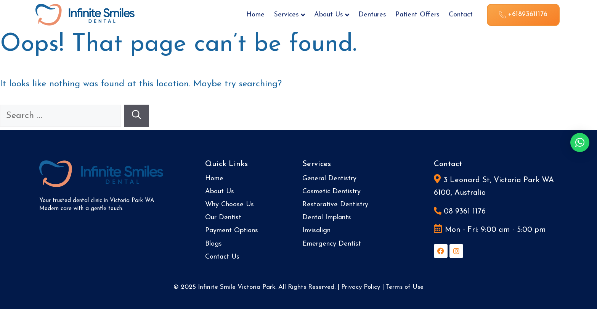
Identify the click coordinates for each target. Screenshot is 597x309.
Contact (461, 14)
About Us (331, 14)
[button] (579, 142)
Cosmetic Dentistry (331, 191)
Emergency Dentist (331, 244)
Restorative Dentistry (335, 204)
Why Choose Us (229, 204)
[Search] (136, 116)
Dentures (372, 14)
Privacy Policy (360, 287)
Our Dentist (223, 217)
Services (289, 14)
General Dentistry (329, 178)
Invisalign (316, 230)
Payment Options (231, 230)
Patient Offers (417, 14)
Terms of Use (405, 287)
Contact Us (222, 256)
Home (255, 14)
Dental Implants (326, 217)
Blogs (213, 244)
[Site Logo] (85, 14)
